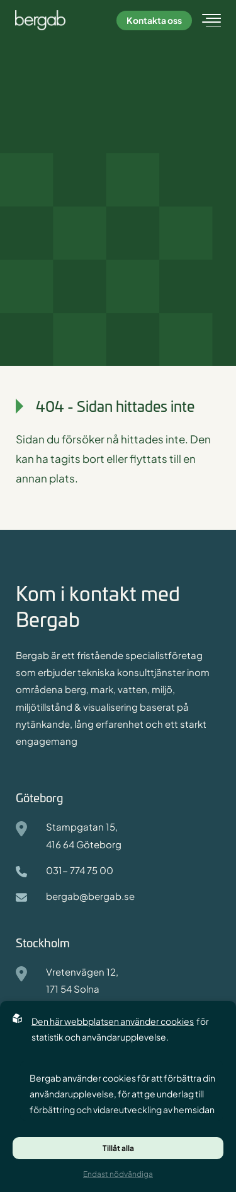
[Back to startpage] (46, 20)
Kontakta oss (154, 20)
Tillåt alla (118, 1148)
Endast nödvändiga (118, 1174)
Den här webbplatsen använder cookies (112, 1021)
